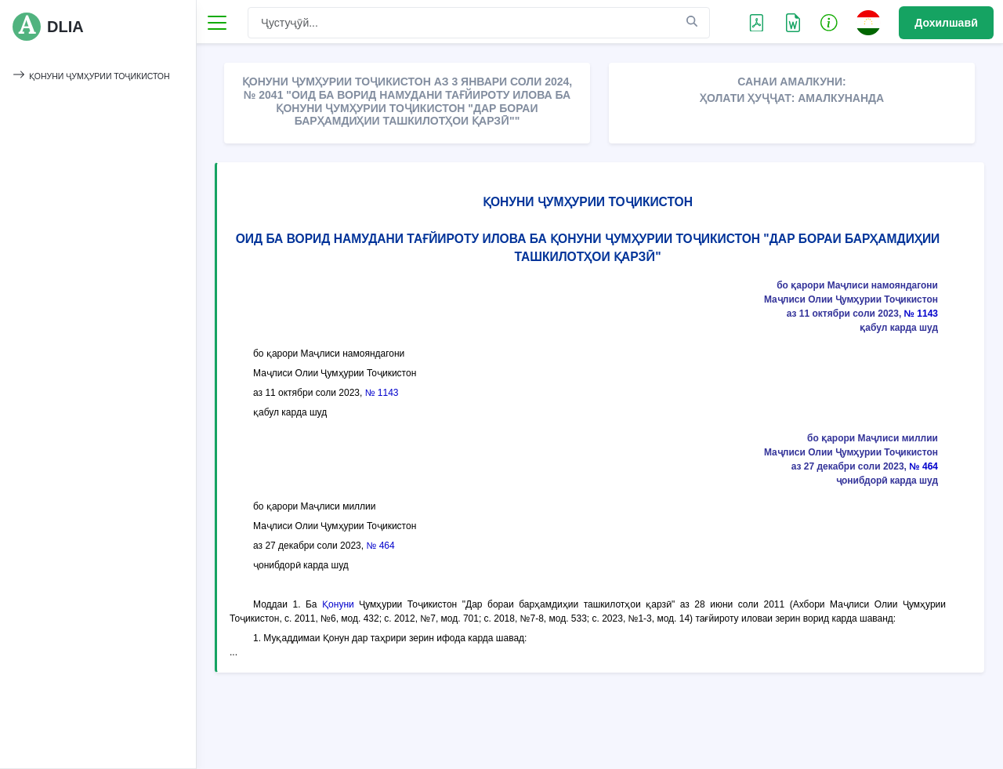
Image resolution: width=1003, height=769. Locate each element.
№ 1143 (921, 313)
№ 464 (923, 466)
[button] (829, 21)
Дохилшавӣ (946, 22)
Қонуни (338, 604)
